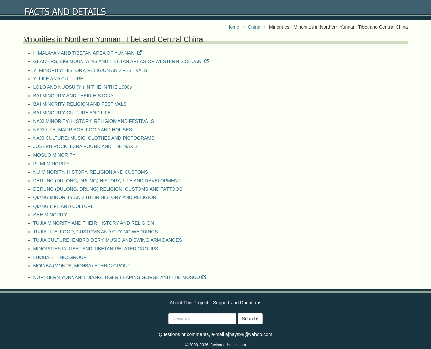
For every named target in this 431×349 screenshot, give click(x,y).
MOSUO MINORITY (54, 155)
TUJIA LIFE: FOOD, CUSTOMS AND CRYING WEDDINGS (95, 231)
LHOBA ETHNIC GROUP (60, 257)
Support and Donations (237, 297)
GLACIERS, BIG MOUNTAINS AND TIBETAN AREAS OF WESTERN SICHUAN (121, 61)
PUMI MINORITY (51, 163)
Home (232, 27)
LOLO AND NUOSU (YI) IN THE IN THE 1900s (82, 87)
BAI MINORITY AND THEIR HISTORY (73, 95)
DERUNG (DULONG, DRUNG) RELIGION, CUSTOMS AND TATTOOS (107, 189)
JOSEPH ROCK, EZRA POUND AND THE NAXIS (85, 146)
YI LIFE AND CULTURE (58, 78)
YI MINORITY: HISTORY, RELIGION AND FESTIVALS (90, 70)
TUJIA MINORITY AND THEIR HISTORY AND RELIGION (93, 223)
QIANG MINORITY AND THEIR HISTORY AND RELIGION (94, 197)
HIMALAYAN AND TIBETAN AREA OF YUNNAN (87, 53)
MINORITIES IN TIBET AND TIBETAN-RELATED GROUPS (95, 248)
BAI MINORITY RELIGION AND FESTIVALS (80, 104)
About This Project (189, 297)
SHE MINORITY (50, 214)
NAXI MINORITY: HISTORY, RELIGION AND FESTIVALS (93, 121)
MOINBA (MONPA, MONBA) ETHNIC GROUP (82, 265)
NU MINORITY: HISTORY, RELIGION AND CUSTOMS (90, 172)
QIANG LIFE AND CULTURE (63, 206)
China (254, 27)
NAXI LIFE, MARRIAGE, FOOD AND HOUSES (82, 129)
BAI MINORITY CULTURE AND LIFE (72, 112)
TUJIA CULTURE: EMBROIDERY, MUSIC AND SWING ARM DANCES (107, 240)
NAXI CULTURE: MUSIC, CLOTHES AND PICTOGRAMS (94, 138)
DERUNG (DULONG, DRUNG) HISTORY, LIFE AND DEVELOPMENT (107, 180)
